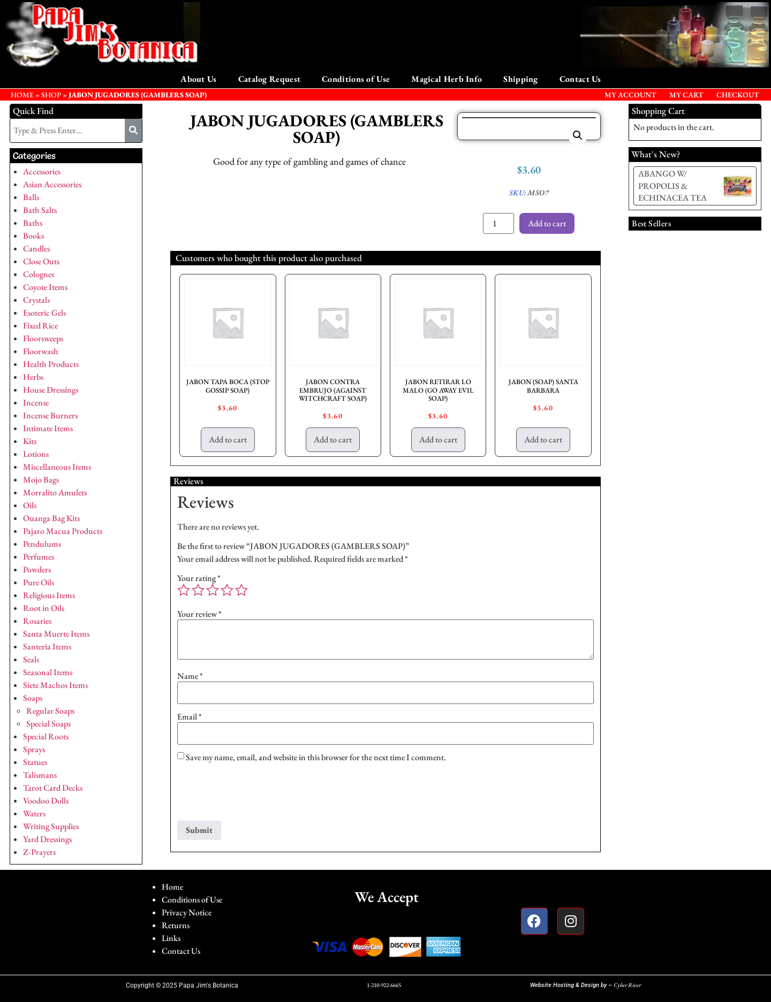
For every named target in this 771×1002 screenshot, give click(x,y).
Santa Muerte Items (56, 633)
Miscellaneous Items (57, 466)
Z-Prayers (39, 852)
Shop (51, 95)
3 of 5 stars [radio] (212, 590)
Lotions (36, 454)
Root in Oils (43, 608)
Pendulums (42, 543)
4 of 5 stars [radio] (227, 590)
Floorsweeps (43, 338)
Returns (176, 925)
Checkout (737, 95)
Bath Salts (40, 210)
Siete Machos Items (55, 685)
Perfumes (38, 556)
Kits (29, 441)
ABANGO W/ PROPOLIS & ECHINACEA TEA (672, 185)
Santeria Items (47, 646)
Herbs (33, 377)
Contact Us (580, 79)
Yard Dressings (47, 839)
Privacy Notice (186, 912)
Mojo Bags (41, 479)
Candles (36, 248)
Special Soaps (48, 723)
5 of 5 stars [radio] (241, 590)
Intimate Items (48, 428)
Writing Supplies (51, 826)
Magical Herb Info (446, 79)
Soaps (32, 697)
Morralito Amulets (55, 492)
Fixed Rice (40, 325)
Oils (29, 505)
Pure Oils (38, 582)
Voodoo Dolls (46, 800)
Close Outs (41, 261)
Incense (36, 402)
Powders (37, 569)
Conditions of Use (356, 79)
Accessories (42, 171)
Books (33, 235)
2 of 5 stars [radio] (198, 590)
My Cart (686, 95)
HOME (22, 95)
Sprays (34, 749)
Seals (31, 659)
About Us (198, 79)
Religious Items (49, 595)
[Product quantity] (498, 223)
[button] (577, 135)
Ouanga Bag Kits (51, 518)
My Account (630, 95)
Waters (34, 813)
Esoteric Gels (44, 312)
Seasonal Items (47, 672)
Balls (31, 197)
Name (190, 676)
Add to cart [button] (228, 439)
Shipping (520, 79)
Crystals (36, 299)
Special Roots (46, 736)
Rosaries (37, 620)
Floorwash (40, 351)
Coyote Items (45, 287)
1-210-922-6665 (384, 985)
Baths (32, 222)
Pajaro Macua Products (62, 531)
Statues (35, 762)
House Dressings (50, 389)
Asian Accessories (52, 184)
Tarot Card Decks (52, 787)
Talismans (40, 775)
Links (171, 938)
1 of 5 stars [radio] (183, 590)
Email (189, 717)
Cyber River (627, 985)
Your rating (199, 578)
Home (172, 886)
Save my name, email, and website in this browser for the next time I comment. (316, 757)
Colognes (38, 274)
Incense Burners (50, 415)
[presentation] (258, 794)
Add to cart (547, 223)
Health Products (51, 364)
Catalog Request (269, 79)
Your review (199, 614)
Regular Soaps (50, 710)
